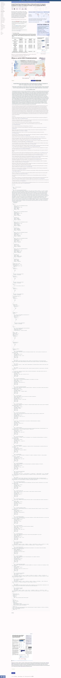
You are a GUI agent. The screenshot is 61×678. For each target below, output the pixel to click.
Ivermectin (2, 12)
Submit (13, 673)
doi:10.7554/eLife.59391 (33, 144)
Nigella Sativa (2, 21)
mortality (43, 30)
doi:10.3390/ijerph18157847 (29, 141)
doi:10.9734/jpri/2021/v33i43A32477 (21, 169)
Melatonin (2, 14)
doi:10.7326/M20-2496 (27, 135)
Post (13, 676)
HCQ (38, 25)
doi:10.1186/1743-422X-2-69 (17, 171)
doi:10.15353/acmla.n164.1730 (43, 152)
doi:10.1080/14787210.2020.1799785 (35, 139)
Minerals (2, 16)
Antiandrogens (3, 3)
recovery (38, 32)
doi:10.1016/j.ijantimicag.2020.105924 (35, 146)
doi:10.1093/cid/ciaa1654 (15, 133)
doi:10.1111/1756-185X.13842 (28, 166)
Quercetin (2, 24)
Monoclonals (2, 17)
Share (16, 676)
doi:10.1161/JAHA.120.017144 (37, 159)
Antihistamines (3, 4)
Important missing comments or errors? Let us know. (18, 19)
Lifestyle (2, 13)
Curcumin (2, 9)
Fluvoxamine (2, 10)
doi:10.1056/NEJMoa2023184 (16, 124)
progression (44, 31)
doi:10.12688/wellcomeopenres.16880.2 (35, 157)
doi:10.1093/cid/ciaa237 (41, 178)
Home (1, 34)
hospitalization (39, 31)
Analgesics (2, 2)
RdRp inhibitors (3, 25)
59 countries (42, 29)
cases (41, 32)
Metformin (2, 15)
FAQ (23, 676)
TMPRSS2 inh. (3, 26)
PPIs (1, 23)
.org (23, 0)
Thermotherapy (3, 27)
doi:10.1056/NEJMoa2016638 (24, 118)
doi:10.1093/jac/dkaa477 (25, 162)
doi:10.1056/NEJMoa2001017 (26, 183)
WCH (24, 666)
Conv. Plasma (2, 8)
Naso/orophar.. (3, 20)
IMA (21, 666)
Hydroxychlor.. (3, 11)
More (1, 29)
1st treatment (39, 26)
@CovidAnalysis (20, 676)
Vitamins (2, 28)
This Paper (33, 80)
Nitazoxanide (2, 22)
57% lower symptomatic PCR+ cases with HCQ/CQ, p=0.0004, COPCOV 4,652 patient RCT (24, 2)
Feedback (2, 33)
